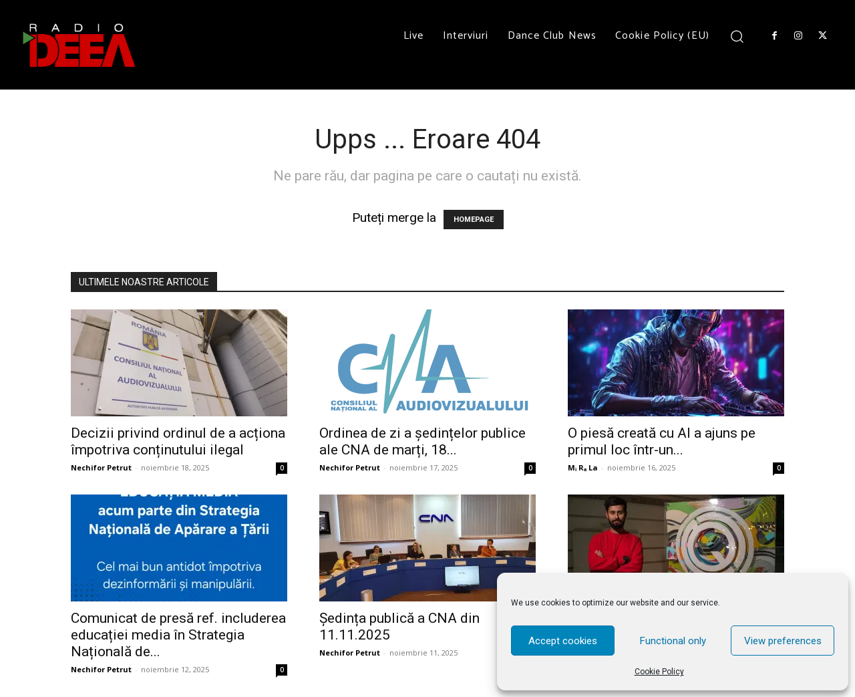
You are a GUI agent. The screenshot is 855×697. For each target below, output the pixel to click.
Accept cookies (562, 641)
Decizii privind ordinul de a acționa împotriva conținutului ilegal (178, 441)
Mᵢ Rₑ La (583, 467)
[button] (737, 35)
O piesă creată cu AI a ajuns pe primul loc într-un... (661, 441)
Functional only (673, 641)
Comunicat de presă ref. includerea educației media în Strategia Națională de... (178, 635)
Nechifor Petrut (101, 467)
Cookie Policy (659, 671)
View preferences (783, 641)
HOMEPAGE (474, 219)
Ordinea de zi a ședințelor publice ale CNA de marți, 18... (422, 441)
